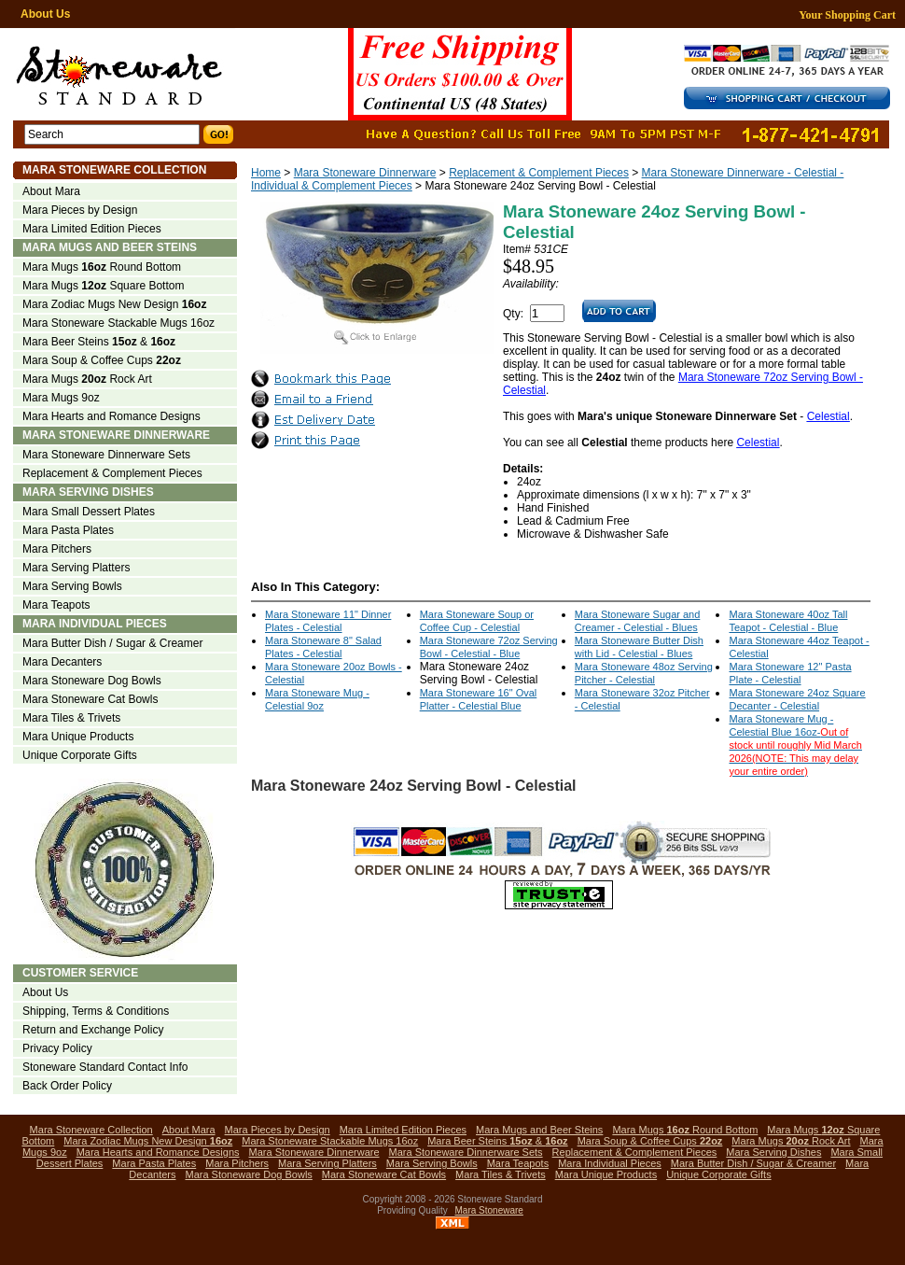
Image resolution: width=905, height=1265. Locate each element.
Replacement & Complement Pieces (539, 172)
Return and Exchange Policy (92, 1029)
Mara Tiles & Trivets (71, 717)
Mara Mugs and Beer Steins (109, 247)
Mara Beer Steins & (98, 341)
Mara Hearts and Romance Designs (111, 416)
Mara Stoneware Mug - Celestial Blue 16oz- (795, 745)
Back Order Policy (67, 1085)
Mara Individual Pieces (94, 623)
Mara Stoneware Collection (114, 169)
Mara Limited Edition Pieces (91, 228)
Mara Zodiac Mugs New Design (114, 304)
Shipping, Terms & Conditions (95, 1011)
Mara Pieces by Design (79, 210)
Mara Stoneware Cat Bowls (90, 699)
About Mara (51, 191)
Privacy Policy (57, 1048)
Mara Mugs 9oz (61, 397)
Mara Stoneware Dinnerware (365, 172)
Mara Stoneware (489, 1210)
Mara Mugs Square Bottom (103, 285)
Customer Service (80, 972)
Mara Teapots (56, 604)
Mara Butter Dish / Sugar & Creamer (112, 643)
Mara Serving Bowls (72, 586)
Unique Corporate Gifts (79, 755)
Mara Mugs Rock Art (87, 379)
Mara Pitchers (56, 548)
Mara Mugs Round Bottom (101, 267)
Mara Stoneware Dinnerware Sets (106, 454)
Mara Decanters (62, 661)
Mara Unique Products (77, 736)
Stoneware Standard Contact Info (105, 1067)
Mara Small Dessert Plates (88, 511)
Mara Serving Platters (76, 567)
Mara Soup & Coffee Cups (101, 360)
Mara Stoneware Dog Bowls (91, 680)
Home (266, 172)
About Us (45, 14)
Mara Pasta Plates (68, 530)
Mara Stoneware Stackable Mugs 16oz (118, 323)
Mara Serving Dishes (88, 492)
